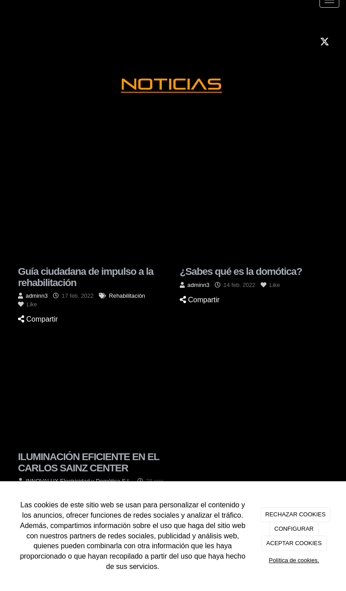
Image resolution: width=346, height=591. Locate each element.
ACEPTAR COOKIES (294, 543)
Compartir (38, 319)
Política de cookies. (294, 560)
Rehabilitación (127, 295)
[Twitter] (324, 43)
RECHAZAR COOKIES (295, 514)
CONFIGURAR (294, 528)
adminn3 (37, 295)
